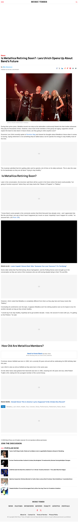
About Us (23, 514)
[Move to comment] (76, 68)
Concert (32, 407)
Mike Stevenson (7, 67)
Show (37, 407)
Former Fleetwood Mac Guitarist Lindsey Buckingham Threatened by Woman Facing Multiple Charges (39, 460)
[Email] (73, 68)
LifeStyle (56, 506)
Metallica (9, 407)
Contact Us (31, 514)
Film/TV (47, 506)
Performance (44, 407)
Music (63, 407)
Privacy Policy (53, 514)
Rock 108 (16, 217)
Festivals (66, 506)
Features (18, 506)
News (3, 55)
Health (23, 407)
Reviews (38, 506)
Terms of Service (42, 514)
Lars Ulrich (16, 407)
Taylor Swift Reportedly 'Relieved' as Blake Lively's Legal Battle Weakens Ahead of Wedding (36, 451)
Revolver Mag (30, 134)
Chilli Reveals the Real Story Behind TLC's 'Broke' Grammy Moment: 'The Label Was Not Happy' (37, 470)
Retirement (52, 407)
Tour (27, 407)
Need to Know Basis (35, 353)
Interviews (29, 506)
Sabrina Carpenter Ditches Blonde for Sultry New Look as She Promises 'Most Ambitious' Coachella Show (40, 479)
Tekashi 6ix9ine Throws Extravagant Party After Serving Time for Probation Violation (35, 488)
